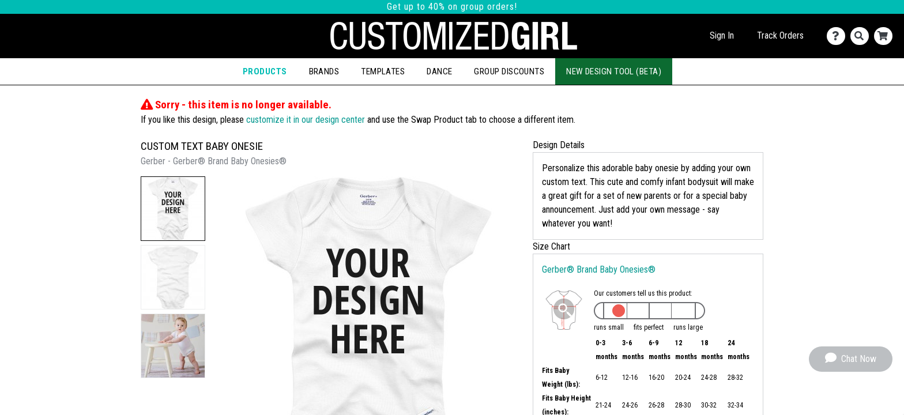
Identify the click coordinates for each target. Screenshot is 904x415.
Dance (439, 71)
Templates (383, 71)
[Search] (862, 36)
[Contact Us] (838, 36)
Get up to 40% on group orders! (452, 6)
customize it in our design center (305, 119)
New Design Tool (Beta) (613, 71)
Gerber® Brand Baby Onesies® (599, 269)
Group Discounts (509, 71)
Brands (324, 71)
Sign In (722, 35)
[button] (173, 208)
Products (265, 71)
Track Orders (780, 35)
